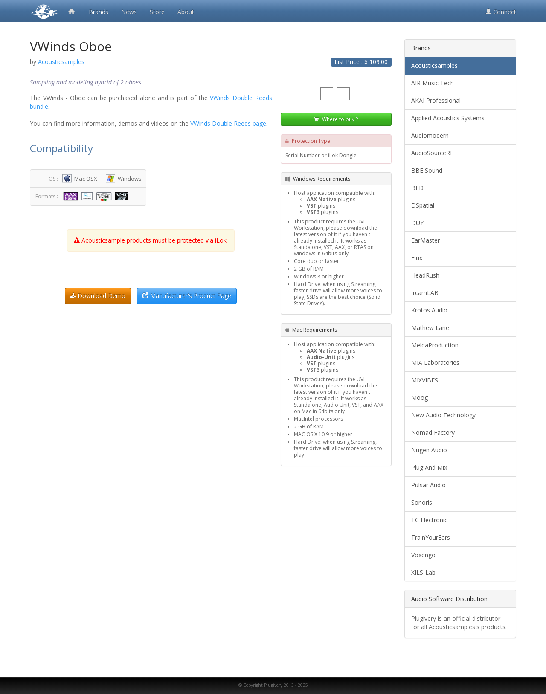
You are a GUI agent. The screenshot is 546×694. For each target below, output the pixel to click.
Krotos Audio (429, 310)
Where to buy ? (336, 119)
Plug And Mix (429, 467)
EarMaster (425, 240)
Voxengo (423, 555)
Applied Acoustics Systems (448, 118)
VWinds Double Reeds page (228, 123)
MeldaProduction (435, 345)
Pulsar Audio (428, 485)
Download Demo (97, 296)
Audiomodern (430, 135)
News (129, 12)
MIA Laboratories (435, 363)
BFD (417, 188)
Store (157, 12)
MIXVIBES (424, 380)
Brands (98, 12)
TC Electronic (429, 520)
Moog (419, 397)
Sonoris (421, 502)
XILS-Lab (423, 572)
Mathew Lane (430, 328)
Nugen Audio (429, 450)
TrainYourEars (430, 537)
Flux (416, 258)
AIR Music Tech (432, 83)
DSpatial (422, 205)
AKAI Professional (436, 100)
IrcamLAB (425, 293)
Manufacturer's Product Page (186, 296)
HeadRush (425, 275)
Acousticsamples (434, 65)
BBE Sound (426, 170)
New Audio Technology (443, 415)
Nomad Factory (433, 432)
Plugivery (42, 11)
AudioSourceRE (432, 153)
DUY (417, 223)
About (185, 12)
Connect (500, 12)
